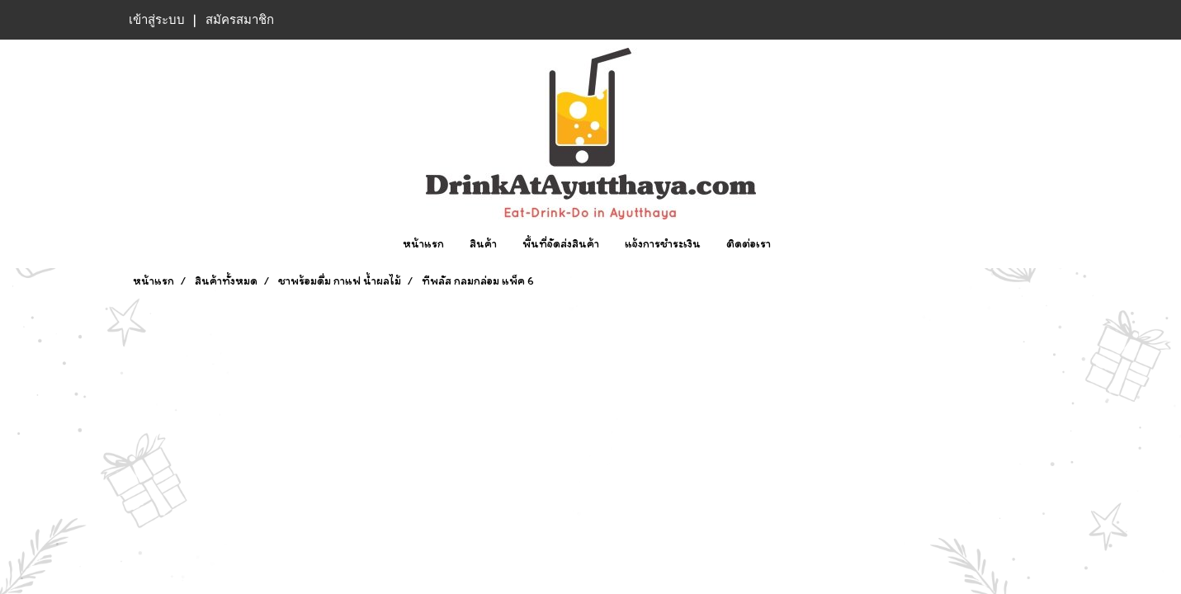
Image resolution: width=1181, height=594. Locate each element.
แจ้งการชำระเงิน (663, 244)
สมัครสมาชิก (239, 19)
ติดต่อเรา (748, 244)
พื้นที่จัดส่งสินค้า (560, 244)
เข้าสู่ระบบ (157, 19)
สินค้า (483, 244)
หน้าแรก (423, 244)
